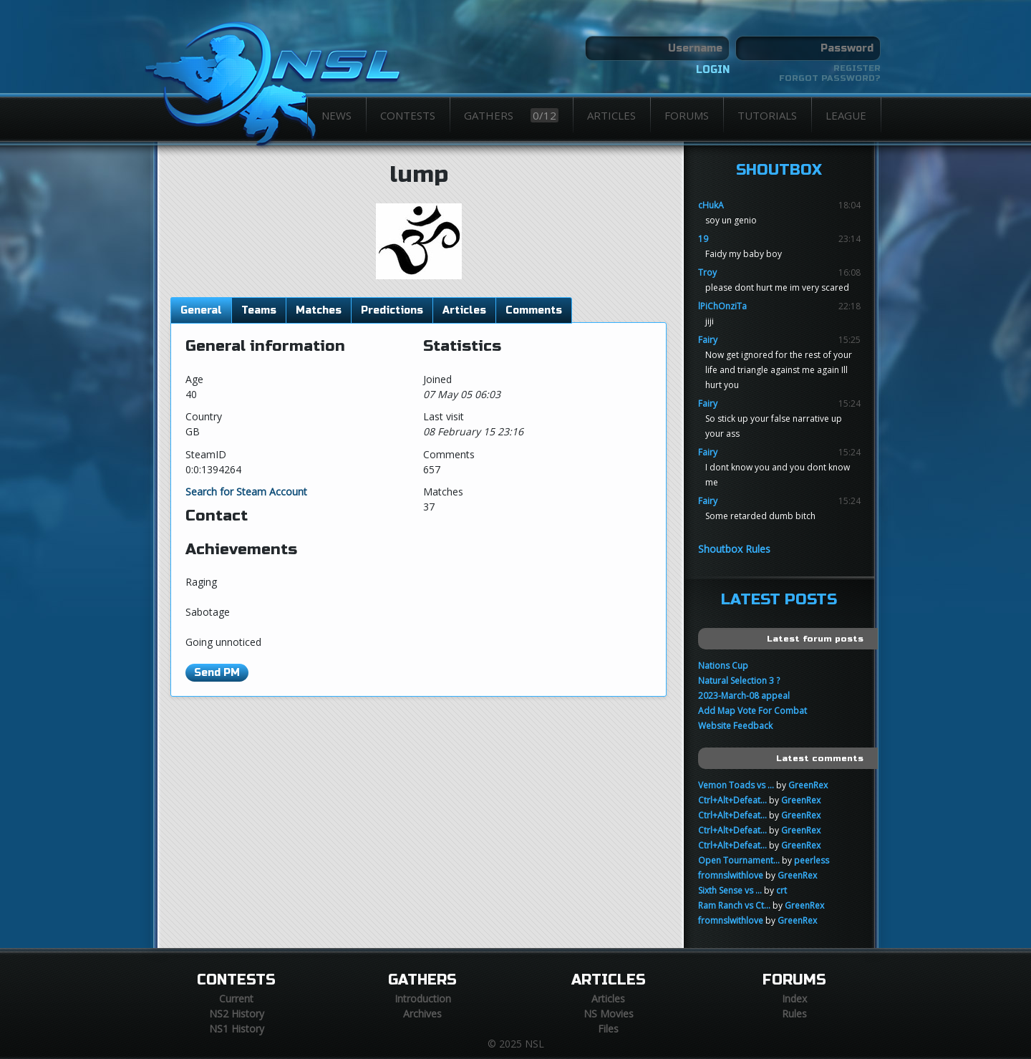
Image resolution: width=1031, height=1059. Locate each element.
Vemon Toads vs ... (736, 785)
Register (857, 68)
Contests (407, 115)
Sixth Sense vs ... (730, 890)
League (846, 115)
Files (608, 1028)
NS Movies (609, 1013)
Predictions (392, 310)
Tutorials (767, 115)
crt (781, 890)
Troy (707, 272)
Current (236, 998)
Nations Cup (723, 665)
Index (794, 998)
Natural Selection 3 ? (739, 680)
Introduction (423, 998)
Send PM (217, 673)
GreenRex (808, 785)
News (336, 115)
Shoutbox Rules (734, 549)
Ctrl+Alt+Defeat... (732, 800)
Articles (611, 115)
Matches (319, 310)
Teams (258, 310)
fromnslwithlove (730, 875)
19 (703, 239)
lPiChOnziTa (722, 306)
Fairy (707, 340)
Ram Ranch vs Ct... (734, 905)
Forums (686, 115)
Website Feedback (735, 726)
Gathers (511, 115)
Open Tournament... (739, 860)
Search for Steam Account (246, 491)
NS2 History (236, 1013)
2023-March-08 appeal (744, 696)
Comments (533, 310)
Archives (422, 1013)
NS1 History (236, 1028)
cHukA (711, 205)
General (201, 310)
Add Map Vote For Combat (752, 711)
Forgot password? (830, 78)
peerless (811, 860)
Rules (794, 1013)
